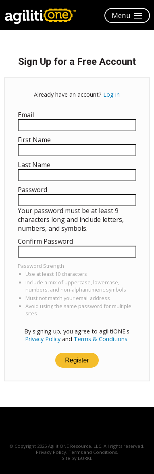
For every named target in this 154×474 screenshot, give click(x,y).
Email (26, 114)
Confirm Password (45, 241)
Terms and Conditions (93, 452)
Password (32, 189)
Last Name (34, 164)
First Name (34, 139)
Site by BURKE (77, 458)
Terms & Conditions (100, 339)
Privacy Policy (42, 339)
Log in (111, 94)
